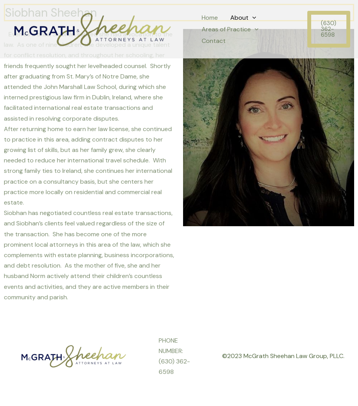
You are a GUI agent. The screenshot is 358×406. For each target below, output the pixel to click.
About (243, 18)
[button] (328, 29)
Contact (214, 41)
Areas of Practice (230, 29)
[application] (252, 18)
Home (210, 18)
